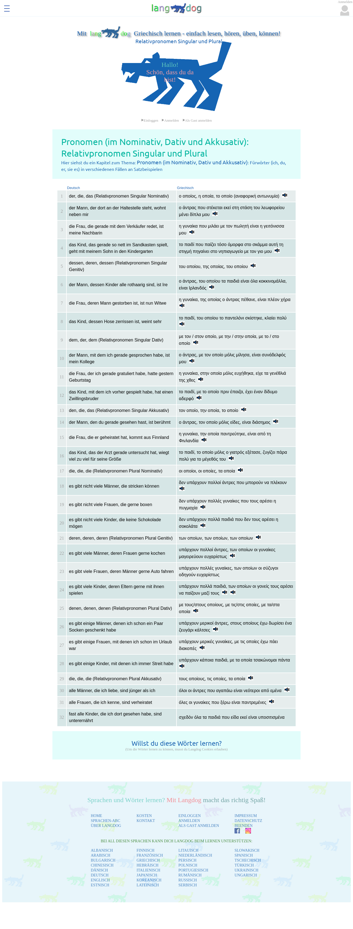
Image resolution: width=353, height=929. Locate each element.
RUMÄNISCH (190, 875)
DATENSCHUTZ (248, 821)
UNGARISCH (245, 875)
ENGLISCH (100, 880)
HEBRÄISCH (147, 865)
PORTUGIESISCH (193, 870)
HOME (96, 816)
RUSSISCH (187, 880)
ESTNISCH (100, 885)
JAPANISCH (147, 875)
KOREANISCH (149, 880)
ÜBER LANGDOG (106, 826)
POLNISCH (187, 865)
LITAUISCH (188, 850)
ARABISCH (100, 855)
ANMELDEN (189, 821)
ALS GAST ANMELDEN (198, 826)
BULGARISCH (103, 860)
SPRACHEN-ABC (105, 821)
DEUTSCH (100, 875)
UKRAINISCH (246, 870)
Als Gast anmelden (197, 120)
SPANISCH (243, 855)
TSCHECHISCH (247, 860)
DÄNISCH (99, 870)
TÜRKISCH (244, 865)
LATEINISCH (148, 885)
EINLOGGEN (189, 816)
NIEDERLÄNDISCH (195, 855)
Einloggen (149, 120)
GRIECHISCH (148, 860)
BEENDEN (243, 826)
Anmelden (170, 120)
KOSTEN (144, 816)
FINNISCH (145, 850)
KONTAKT (146, 821)
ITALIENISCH (148, 870)
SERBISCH (187, 885)
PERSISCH (187, 860)
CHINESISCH (102, 865)
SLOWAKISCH (246, 850)
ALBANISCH (102, 850)
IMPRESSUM (245, 816)
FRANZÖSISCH (150, 855)
